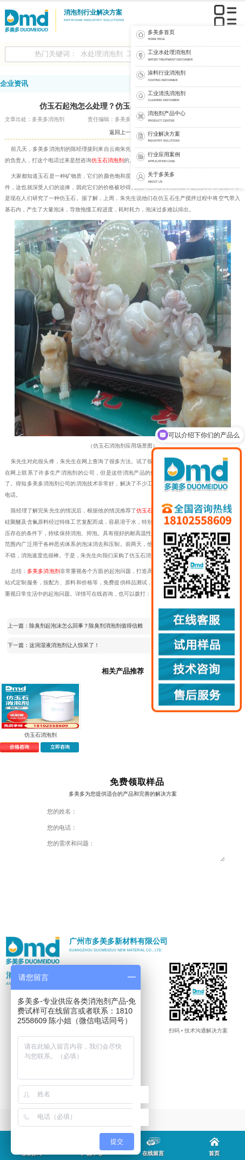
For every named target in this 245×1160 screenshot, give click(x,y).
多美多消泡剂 (43, 571)
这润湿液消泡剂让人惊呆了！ (64, 645)
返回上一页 (122, 132)
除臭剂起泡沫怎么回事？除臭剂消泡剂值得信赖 (86, 626)
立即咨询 (60, 747)
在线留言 (153, 1146)
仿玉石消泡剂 (107, 160)
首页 (214, 1146)
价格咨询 (19, 747)
